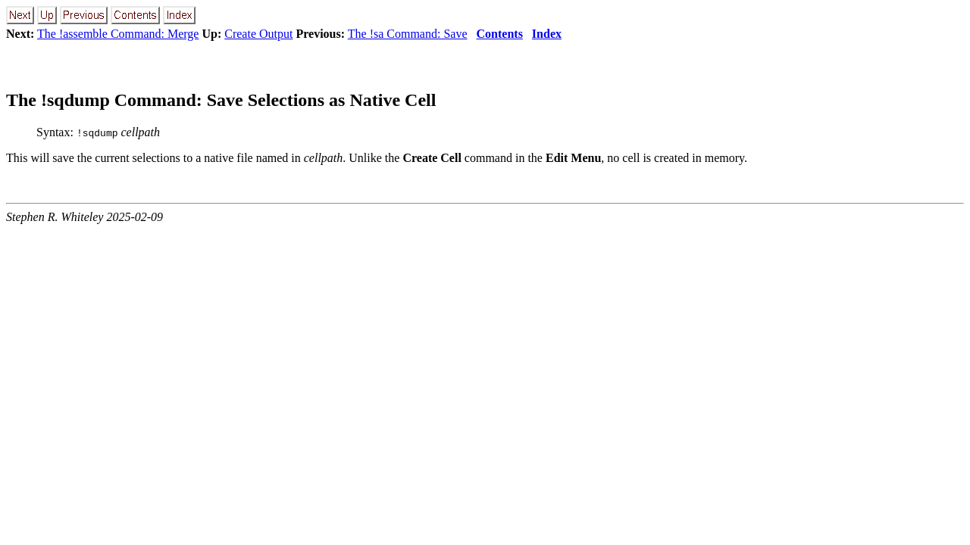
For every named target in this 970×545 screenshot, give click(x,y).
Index (547, 33)
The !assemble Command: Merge (118, 33)
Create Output (258, 33)
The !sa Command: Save (408, 33)
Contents (500, 33)
